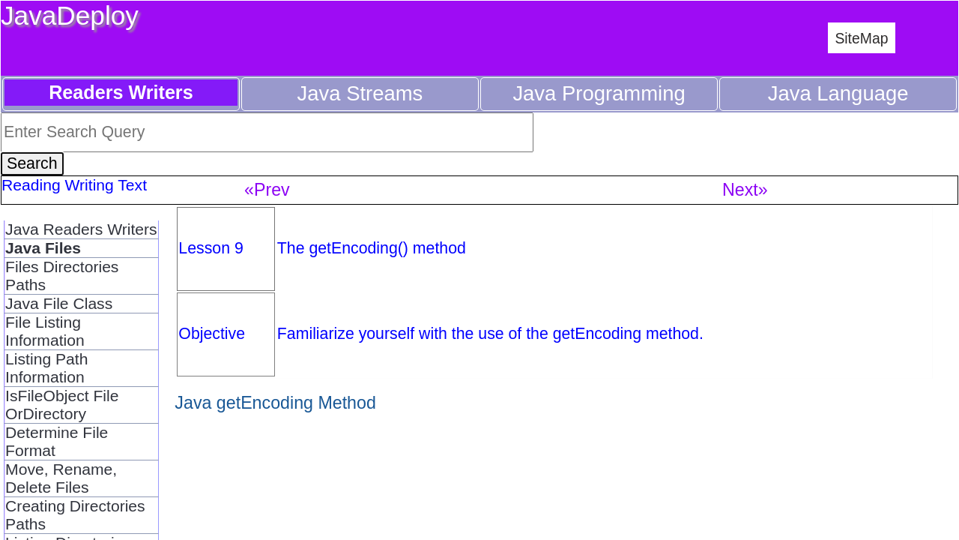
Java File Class (58, 303)
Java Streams (360, 93)
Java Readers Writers (81, 229)
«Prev (267, 190)
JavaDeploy (70, 15)
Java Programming (598, 93)
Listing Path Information (46, 368)
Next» (745, 190)
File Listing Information (45, 331)
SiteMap (861, 38)
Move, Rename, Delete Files (61, 478)
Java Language (838, 93)
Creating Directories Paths (75, 514)
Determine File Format (56, 441)
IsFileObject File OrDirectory (61, 404)
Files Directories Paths (61, 275)
